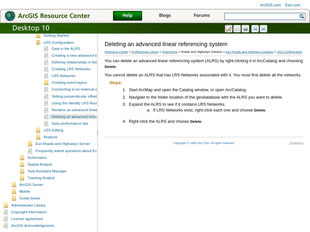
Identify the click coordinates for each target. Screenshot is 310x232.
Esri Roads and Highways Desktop (250, 51)
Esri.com (292, 5)
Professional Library (145, 51)
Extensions (170, 51)
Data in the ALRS (66, 59)
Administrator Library (28, 215)
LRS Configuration (59, 52)
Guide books (29, 208)
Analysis (50, 147)
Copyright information (28, 222)
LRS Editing (53, 140)
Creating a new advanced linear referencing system (94, 65)
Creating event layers (69, 92)
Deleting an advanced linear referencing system (91, 127)
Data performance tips (70, 133)
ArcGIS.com (270, 5)
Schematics (37, 167)
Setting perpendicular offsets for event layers (88, 106)
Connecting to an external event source (84, 99)
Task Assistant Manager (47, 181)
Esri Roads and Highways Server (63, 154)
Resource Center (116, 51)
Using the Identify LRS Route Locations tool (88, 113)
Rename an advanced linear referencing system (91, 120)
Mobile (24, 201)
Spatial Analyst (39, 174)
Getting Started (56, 45)
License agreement (27, 229)
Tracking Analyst (41, 188)
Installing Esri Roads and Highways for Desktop (83, 39)
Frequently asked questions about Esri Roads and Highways (85, 161)
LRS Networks (64, 86)
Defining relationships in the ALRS (80, 72)
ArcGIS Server (31, 195)
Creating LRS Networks (71, 79)
